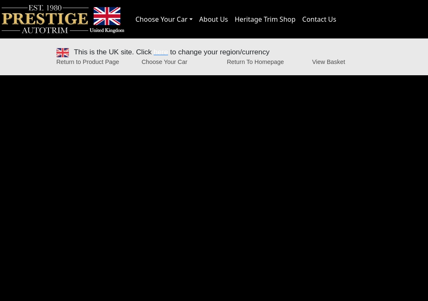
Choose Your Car (161, 19)
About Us (213, 19)
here (161, 52)
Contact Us (319, 19)
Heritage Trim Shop (265, 19)
